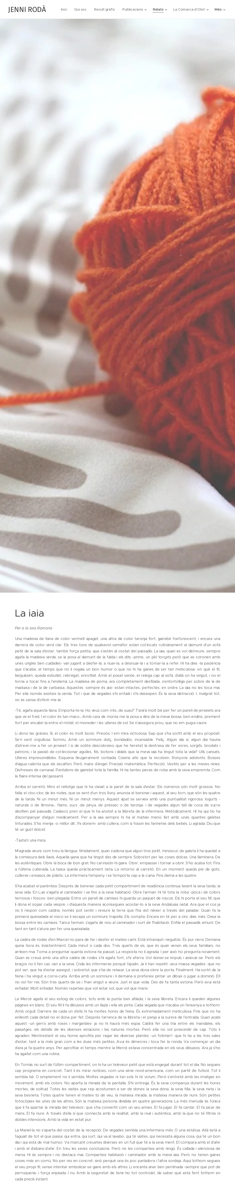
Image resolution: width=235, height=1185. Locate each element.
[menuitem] (104, 9)
